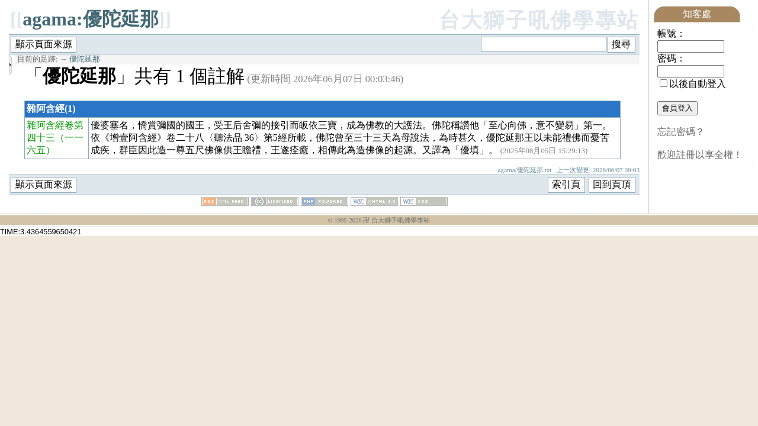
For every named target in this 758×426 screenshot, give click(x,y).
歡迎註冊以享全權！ (700, 155)
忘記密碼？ (681, 132)
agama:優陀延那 (90, 19)
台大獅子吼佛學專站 (539, 20)
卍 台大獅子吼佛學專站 (396, 220)
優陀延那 (84, 59)
